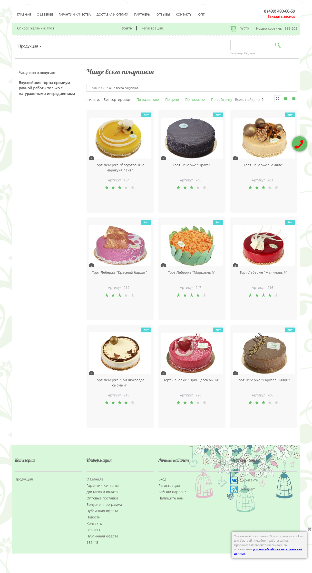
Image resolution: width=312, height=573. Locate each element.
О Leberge (45, 14)
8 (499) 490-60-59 (279, 11)
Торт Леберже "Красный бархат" (119, 272)
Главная (24, 14)
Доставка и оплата (112, 14)
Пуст (50, 28)
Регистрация (152, 28)
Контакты (184, 14)
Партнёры (142, 14)
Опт (201, 14)
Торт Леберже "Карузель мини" (263, 380)
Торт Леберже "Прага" (191, 165)
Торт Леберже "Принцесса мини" (191, 380)
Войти (127, 28)
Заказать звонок (281, 16)
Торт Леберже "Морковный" (191, 272)
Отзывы (163, 14)
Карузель (249, 53)
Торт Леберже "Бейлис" (263, 165)
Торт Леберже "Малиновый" (263, 272)
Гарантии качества (75, 14)
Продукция (29, 46)
